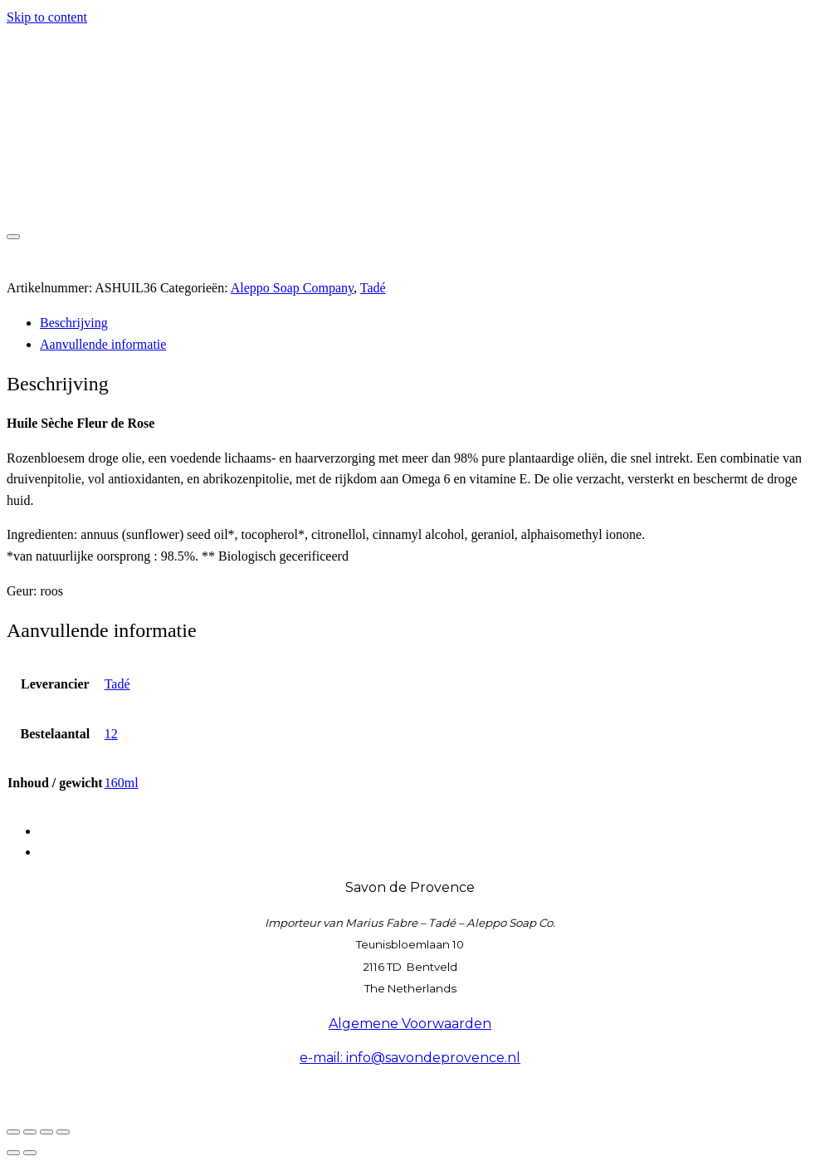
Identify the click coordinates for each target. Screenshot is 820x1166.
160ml (122, 783)
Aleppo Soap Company (292, 288)
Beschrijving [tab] (74, 323)
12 (111, 734)
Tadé (373, 288)
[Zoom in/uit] (13, 1131)
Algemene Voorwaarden (410, 1023)
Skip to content (47, 17)
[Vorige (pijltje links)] (13, 1152)
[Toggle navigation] (13, 236)
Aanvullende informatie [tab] (103, 344)
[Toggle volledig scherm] (30, 1131)
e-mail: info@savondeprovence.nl (410, 1058)
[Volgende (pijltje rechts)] (30, 1152)
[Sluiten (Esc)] (63, 1131)
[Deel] (46, 1131)
